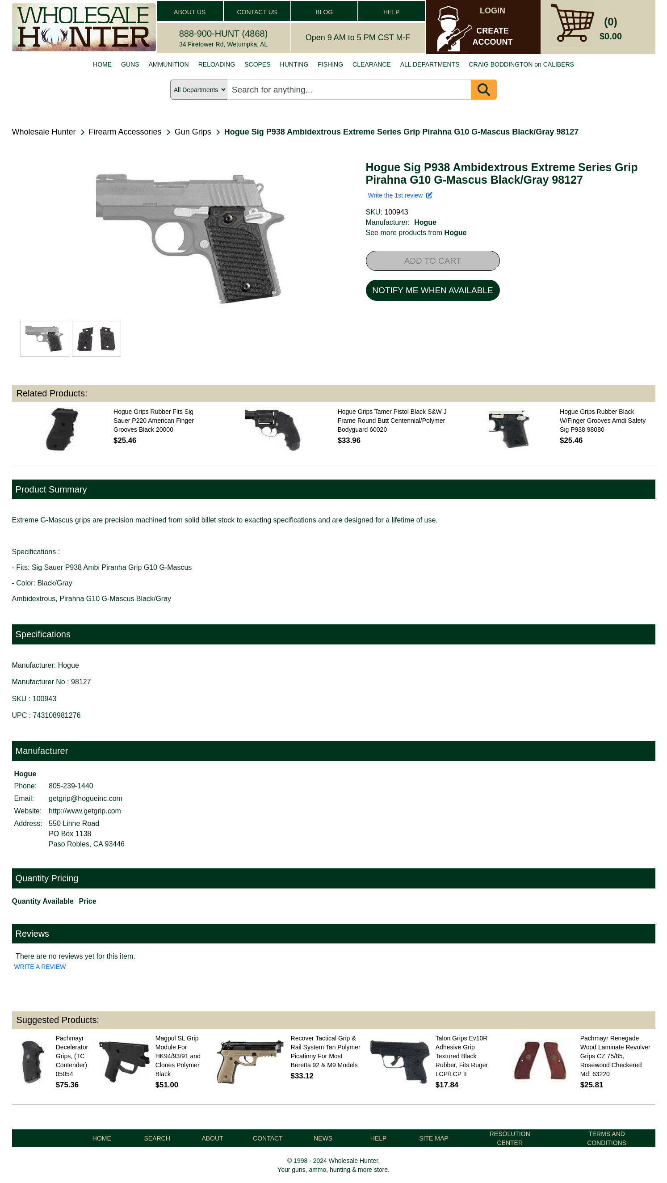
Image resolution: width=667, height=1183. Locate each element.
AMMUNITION (169, 64)
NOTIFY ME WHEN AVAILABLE (432, 290)
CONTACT (268, 1138)
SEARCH (157, 1138)
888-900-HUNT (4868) (223, 33)
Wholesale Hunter (44, 131)
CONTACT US (257, 12)
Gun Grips (193, 131)
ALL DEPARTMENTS (430, 64)
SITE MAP (433, 1138)
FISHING (330, 64)
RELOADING (216, 64)
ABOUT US (190, 12)
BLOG (324, 12)
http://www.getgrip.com (85, 811)
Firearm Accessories (125, 131)
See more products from (416, 232)
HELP (391, 12)
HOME (102, 64)
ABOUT (212, 1138)
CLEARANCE (371, 64)
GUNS (130, 64)
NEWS (323, 1138)
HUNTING (294, 64)
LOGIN (492, 10)
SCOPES (257, 64)
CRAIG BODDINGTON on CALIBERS (521, 64)
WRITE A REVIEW (40, 966)
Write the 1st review (400, 195)
